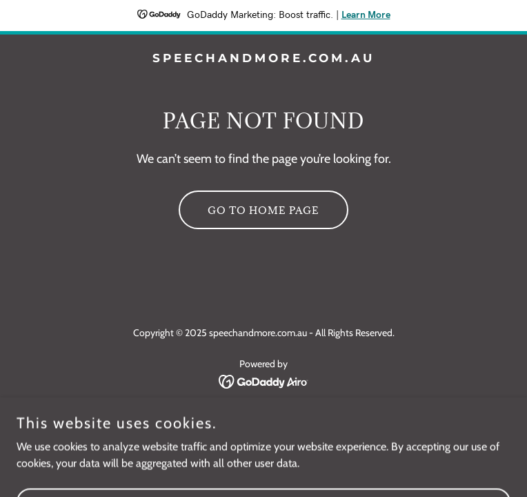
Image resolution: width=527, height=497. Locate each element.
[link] (263, 58)
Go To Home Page (263, 210)
